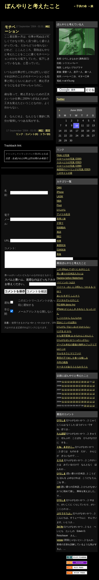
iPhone (60, 192)
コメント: (10, 248)
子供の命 (81, 6)
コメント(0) (31, 134)
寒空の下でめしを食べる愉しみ (72, 358)
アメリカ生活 (63, 214)
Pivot (59, 205)
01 (63, 382)
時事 (59, 241)
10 (88, 382)
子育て (60, 223)
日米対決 (61, 249)
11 (91, 386)
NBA (59, 201)
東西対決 (61, 245)
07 (80, 382)
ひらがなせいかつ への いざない (73, 340)
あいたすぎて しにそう (68, 296)
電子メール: (7, 219)
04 (71, 382)
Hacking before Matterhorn (70, 278)
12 (93, 382)
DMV (59, 187)
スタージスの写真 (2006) (69, 159)
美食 (59, 254)
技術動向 (61, 227)
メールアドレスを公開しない (35, 314)
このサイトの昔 (64, 173)
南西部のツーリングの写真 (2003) (74, 169)
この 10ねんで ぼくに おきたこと (73, 269)
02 (66, 382)
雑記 (59, 236)
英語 (59, 232)
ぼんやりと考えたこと (32, 6)
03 (68, 382)
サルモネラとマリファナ (69, 353)
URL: (7, 240)
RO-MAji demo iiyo (66, 304)
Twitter (61, 99)
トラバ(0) (45, 134)
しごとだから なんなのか (69, 318)
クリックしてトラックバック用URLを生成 (27, 154)
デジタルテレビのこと (68, 300)
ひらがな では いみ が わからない (73, 327)
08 (82, 382)
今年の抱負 (62, 362)
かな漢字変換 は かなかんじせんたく (75, 335)
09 (85, 382)
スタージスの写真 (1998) (69, 166)
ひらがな (61, 210)
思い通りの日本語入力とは (70, 273)
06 (77, 382)
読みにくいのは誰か (67, 322)
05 (74, 382)
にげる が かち (64, 331)
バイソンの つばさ (66, 282)
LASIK (60, 196)
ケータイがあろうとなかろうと (72, 366)
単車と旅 (61, 218)
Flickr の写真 (63, 155)
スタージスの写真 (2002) (69, 162)
